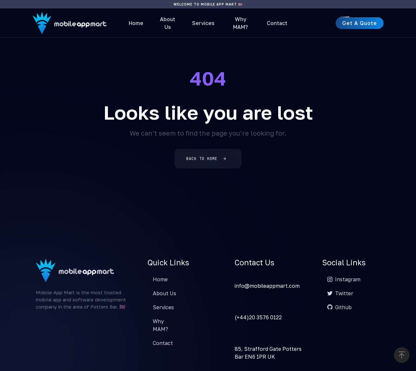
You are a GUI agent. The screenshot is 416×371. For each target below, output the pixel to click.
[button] (402, 355)
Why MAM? (240, 23)
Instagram (343, 279)
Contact (277, 23)
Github (339, 307)
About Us (167, 23)
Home (136, 23)
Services (203, 23)
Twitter (340, 293)
